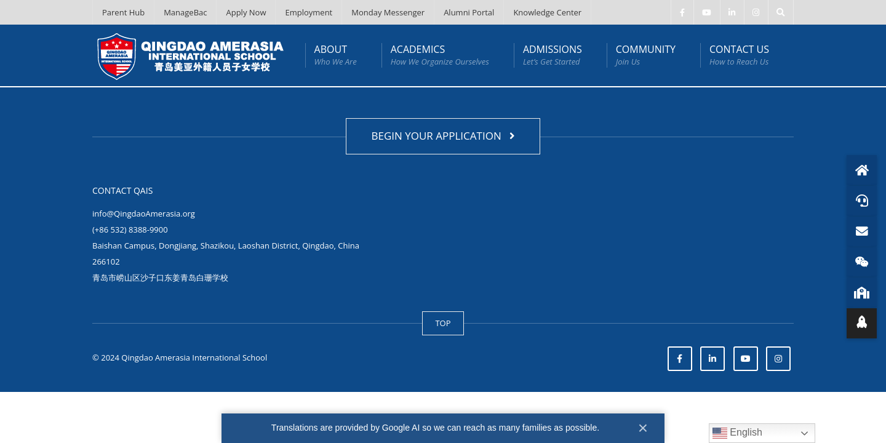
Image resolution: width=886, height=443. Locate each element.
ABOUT (335, 55)
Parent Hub (123, 12)
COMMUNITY (646, 55)
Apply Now (246, 12)
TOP (442, 323)
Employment (308, 12)
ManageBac (185, 12)
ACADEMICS (440, 55)
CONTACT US (739, 55)
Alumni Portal (469, 12)
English (737, 433)
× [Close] (643, 427)
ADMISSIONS (552, 55)
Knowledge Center (547, 12)
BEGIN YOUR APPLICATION (442, 136)
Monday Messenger (388, 12)
